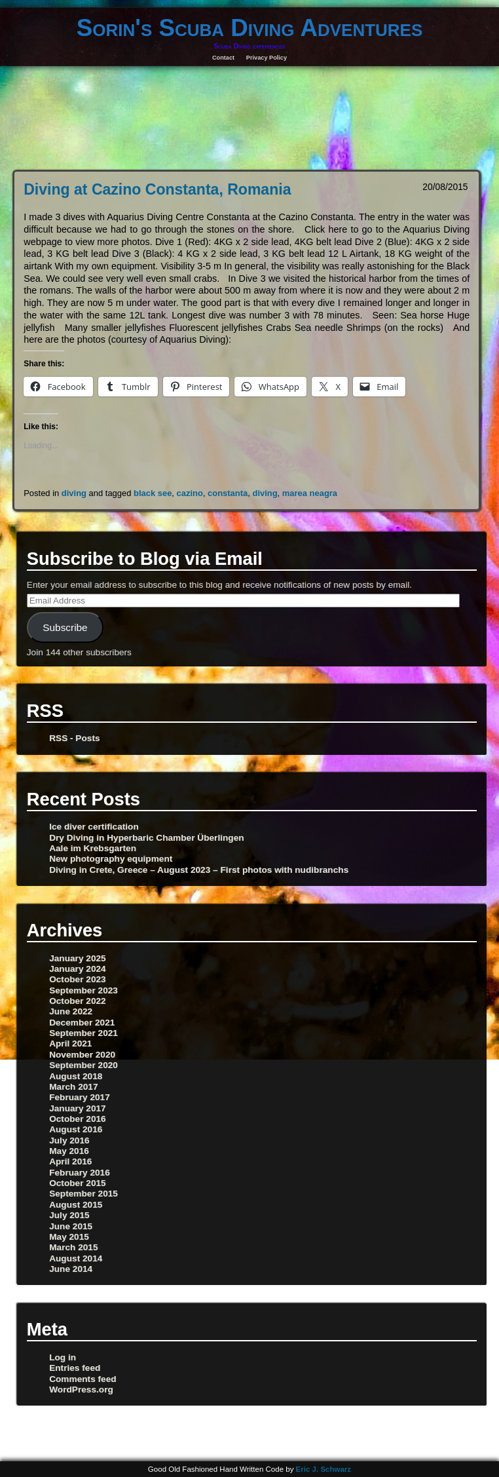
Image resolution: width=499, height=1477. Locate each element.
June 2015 (70, 1226)
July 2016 (69, 1140)
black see (153, 493)
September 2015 (83, 1194)
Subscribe (65, 627)
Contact (223, 57)
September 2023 (83, 990)
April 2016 (70, 1161)
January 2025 (77, 958)
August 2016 (75, 1129)
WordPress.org (81, 1389)
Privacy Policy (266, 57)
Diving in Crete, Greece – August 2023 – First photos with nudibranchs (198, 870)
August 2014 (75, 1258)
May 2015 (69, 1237)
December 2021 (82, 1022)
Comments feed (82, 1379)
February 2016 (79, 1173)
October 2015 (77, 1183)
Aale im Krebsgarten (92, 848)
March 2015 (73, 1247)
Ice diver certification (94, 827)
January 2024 (77, 969)
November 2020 (82, 1055)
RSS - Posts (74, 738)
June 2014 (70, 1269)
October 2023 (77, 979)
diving (74, 493)
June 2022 (70, 1011)
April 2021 (70, 1043)
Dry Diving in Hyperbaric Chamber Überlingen (146, 838)
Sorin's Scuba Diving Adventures (250, 27)
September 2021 (83, 1033)
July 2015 (69, 1215)
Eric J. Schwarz (324, 1469)
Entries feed (74, 1368)
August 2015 (75, 1205)
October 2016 (77, 1119)
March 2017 (73, 1087)
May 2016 (69, 1151)
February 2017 (79, 1097)
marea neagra (309, 493)
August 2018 (75, 1076)
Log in (62, 1357)
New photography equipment (110, 859)
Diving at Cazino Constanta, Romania (157, 189)
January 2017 (77, 1108)
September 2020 (83, 1065)
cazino (190, 493)
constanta (228, 493)
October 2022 (77, 1001)
